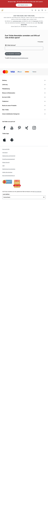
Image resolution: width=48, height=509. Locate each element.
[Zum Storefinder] (35, 10)
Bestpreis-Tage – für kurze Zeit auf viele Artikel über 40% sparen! (25, 1)
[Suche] (32, 10)
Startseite (35, 21)
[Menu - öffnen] (45, 10)
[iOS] (4, 140)
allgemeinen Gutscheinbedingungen (19, 58)
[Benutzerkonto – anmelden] (39, 10)
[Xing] (27, 128)
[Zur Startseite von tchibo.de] (2, 10)
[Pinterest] (19, 128)
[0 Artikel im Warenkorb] (42, 10)
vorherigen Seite (17, 21)
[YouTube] (12, 128)
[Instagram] (34, 128)
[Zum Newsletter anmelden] (13, 53)
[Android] (12, 140)
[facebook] (4, 128)
